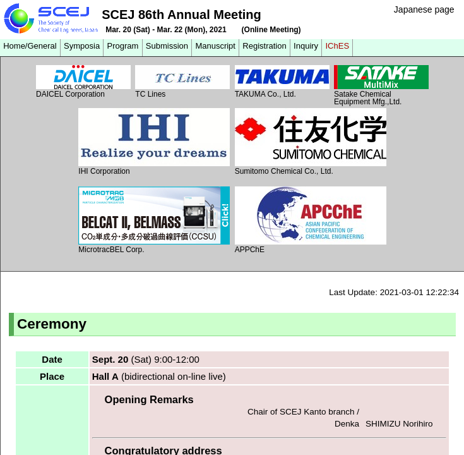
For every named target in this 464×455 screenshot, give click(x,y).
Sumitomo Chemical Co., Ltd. (310, 142)
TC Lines (182, 82)
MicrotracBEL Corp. (154, 220)
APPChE (310, 220)
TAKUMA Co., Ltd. (282, 82)
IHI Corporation (154, 142)
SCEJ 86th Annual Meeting (181, 14)
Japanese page (424, 9)
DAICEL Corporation (83, 82)
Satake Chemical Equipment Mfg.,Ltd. (381, 85)
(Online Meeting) (271, 29)
